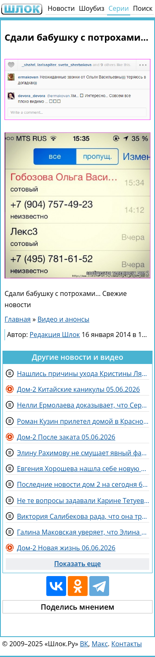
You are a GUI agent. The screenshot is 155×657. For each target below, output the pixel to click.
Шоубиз (92, 8)
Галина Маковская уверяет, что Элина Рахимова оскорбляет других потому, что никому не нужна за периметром (83, 532)
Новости (61, 8)
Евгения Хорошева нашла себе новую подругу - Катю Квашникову (83, 468)
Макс (100, 643)
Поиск (143, 8)
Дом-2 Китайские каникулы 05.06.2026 (78, 389)
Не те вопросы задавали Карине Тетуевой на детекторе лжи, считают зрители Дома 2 (83, 500)
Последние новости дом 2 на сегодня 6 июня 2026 (83, 484)
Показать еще (77, 563)
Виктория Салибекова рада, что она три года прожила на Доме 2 (83, 516)
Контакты (126, 643)
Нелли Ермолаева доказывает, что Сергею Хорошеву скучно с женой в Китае (83, 405)
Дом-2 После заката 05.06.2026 (66, 437)
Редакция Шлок (55, 334)
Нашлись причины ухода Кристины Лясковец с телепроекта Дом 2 (83, 373)
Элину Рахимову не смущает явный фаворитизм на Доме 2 (83, 452)
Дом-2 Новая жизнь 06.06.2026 (66, 547)
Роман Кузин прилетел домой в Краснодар (83, 421)
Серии (118, 8)
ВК (84, 643)
